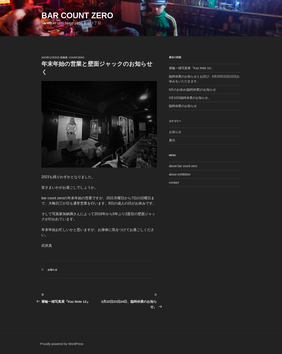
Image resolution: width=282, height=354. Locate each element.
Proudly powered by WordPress (61, 344)
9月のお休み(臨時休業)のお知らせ (192, 89)
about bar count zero (183, 166)
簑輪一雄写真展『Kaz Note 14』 (191, 68)
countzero (76, 57)
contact (174, 182)
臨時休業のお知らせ (183, 106)
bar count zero (77, 15)
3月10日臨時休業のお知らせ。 (190, 98)
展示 (172, 140)
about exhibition (180, 174)
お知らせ (52, 269)
